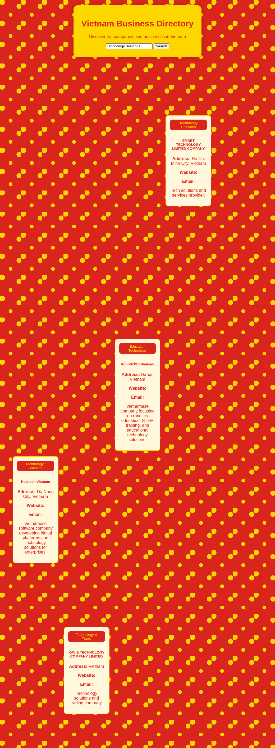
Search (161, 46)
